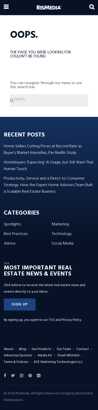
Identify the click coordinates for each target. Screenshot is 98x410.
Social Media (62, 243)
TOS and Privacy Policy (65, 320)
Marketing (60, 224)
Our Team (64, 349)
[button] (20, 304)
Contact (82, 349)
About (9, 349)
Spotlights (12, 224)
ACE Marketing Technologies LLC (58, 362)
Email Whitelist (69, 355)
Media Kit (45, 355)
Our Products (41, 349)
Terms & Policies (16, 362)
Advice (10, 243)
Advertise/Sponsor (18, 355)
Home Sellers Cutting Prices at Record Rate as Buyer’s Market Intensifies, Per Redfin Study (43, 149)
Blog (22, 349)
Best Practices (16, 234)
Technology (62, 234)
